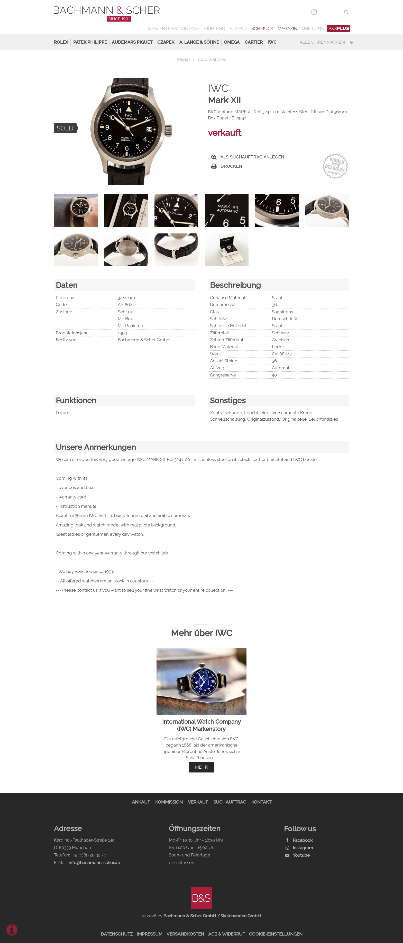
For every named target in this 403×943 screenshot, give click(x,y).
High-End (214, 28)
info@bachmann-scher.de (94, 862)
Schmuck (262, 28)
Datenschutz (117, 934)
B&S (338, 28)
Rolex (61, 42)
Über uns (313, 28)
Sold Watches (212, 59)
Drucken (226, 166)
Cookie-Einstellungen (276, 934)
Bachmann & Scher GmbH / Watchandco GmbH (212, 915)
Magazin (287, 28)
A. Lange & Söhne (199, 42)
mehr (201, 767)
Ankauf (238, 28)
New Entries (162, 28)
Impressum (149, 934)
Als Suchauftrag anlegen (247, 157)
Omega (232, 42)
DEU (325, 11)
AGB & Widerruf (226, 934)
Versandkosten (185, 934)
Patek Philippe (90, 42)
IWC (272, 42)
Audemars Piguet (132, 42)
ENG (336, 11)
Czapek (165, 42)
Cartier (254, 42)
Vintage (190, 28)
